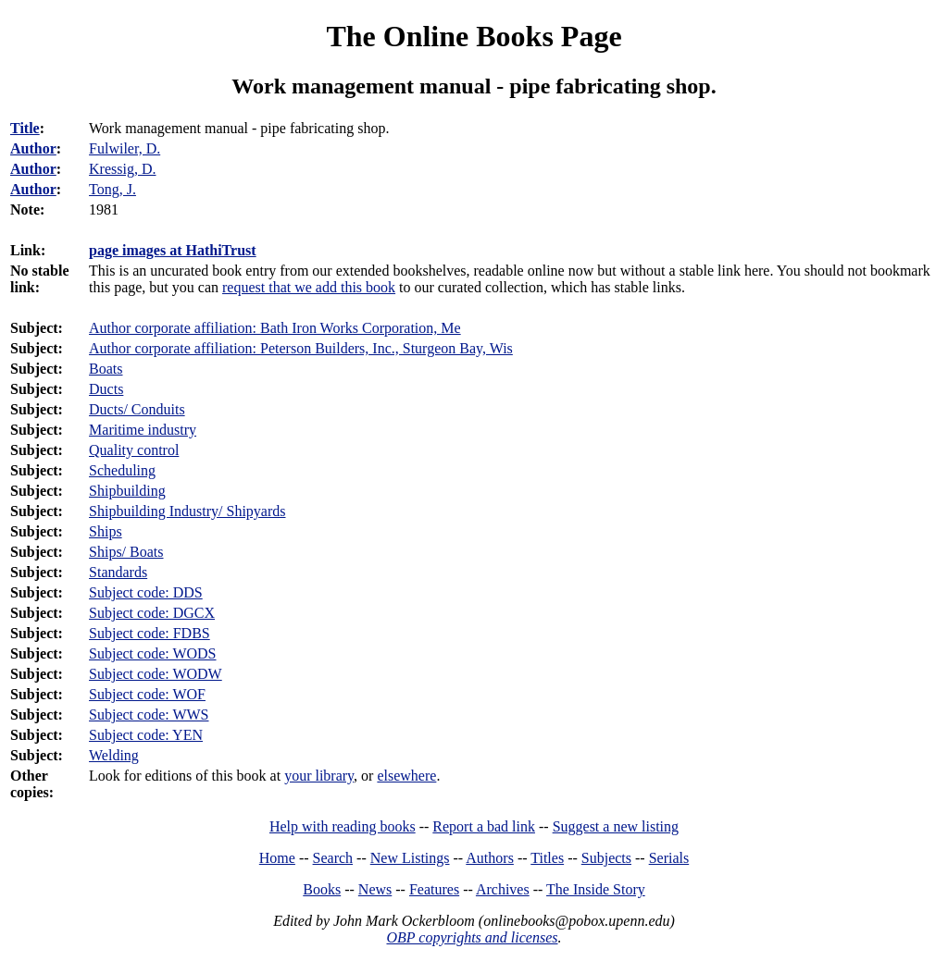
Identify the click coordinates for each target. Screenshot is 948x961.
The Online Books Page (473, 36)
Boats (105, 368)
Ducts (106, 389)
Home (277, 858)
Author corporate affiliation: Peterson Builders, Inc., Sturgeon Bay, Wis (301, 348)
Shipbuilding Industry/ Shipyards (187, 511)
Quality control (134, 450)
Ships (105, 531)
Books (322, 889)
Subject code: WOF (147, 694)
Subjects (606, 858)
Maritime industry (142, 429)
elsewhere (406, 775)
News (375, 889)
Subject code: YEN (146, 735)
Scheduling (122, 470)
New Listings (410, 858)
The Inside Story (595, 889)
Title (25, 128)
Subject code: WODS (152, 653)
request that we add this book (308, 287)
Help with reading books (342, 826)
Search (333, 858)
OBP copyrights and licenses (471, 937)
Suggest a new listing (616, 826)
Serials (669, 858)
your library (319, 775)
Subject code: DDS (146, 592)
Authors (490, 858)
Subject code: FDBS (149, 633)
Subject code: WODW (155, 674)
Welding (114, 755)
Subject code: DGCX (152, 613)
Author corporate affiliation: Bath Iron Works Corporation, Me (275, 328)
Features (434, 889)
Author (33, 148)
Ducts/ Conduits (137, 409)
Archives (503, 889)
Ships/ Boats (126, 552)
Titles (547, 858)
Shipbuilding (127, 491)
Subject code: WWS (148, 714)
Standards (118, 572)
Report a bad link (483, 826)
